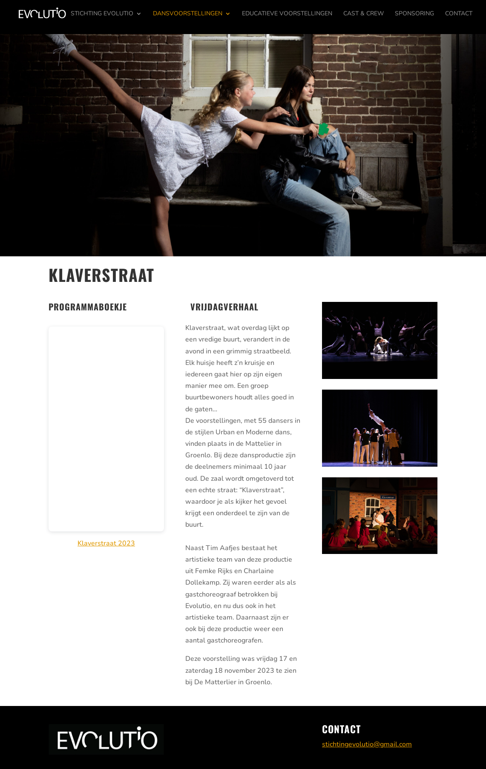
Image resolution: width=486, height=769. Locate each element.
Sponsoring (414, 14)
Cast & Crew (363, 14)
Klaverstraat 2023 (106, 543)
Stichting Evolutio (102, 14)
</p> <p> (106, 429)
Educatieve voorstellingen (287, 14)
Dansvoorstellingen (187, 14)
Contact (458, 14)
